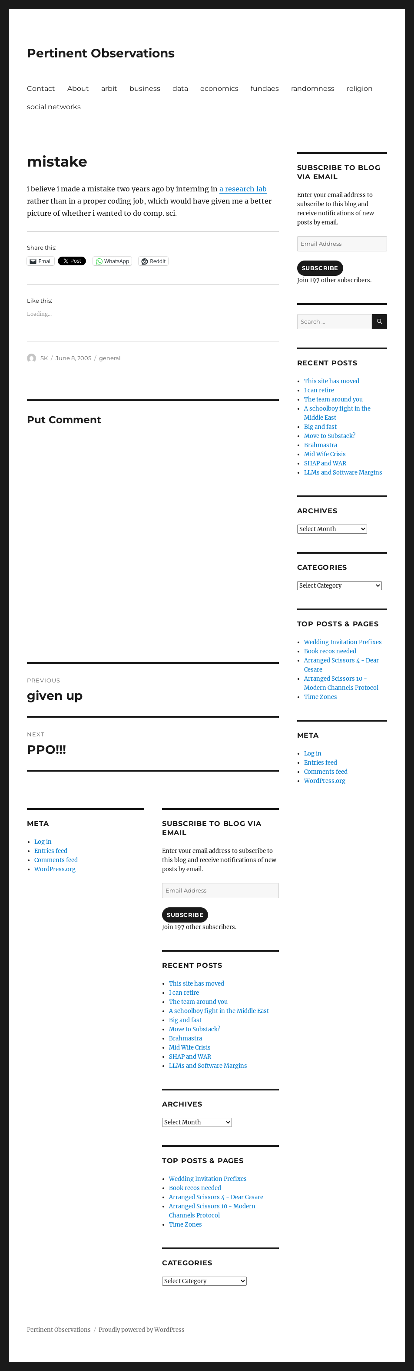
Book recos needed (195, 1188)
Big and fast (185, 1020)
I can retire (184, 992)
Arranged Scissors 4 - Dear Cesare (216, 1197)
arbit (109, 88)
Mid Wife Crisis (190, 1047)
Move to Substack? (194, 1029)
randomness (313, 88)
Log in (43, 842)
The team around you (198, 1002)
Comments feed (56, 860)
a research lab (243, 188)
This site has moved (196, 983)
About (78, 88)
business (144, 88)
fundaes (265, 88)
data (180, 88)
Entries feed (50, 851)
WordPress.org (55, 869)
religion (360, 88)
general (110, 357)
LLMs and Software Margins (208, 1066)
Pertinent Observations (101, 53)
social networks (54, 107)
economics (219, 88)
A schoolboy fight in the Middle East (219, 1011)
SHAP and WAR (190, 1056)
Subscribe (185, 914)
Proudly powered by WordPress (142, 1330)
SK (44, 357)
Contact (41, 88)
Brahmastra (185, 1038)
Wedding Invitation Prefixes (208, 1179)
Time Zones (185, 1224)
